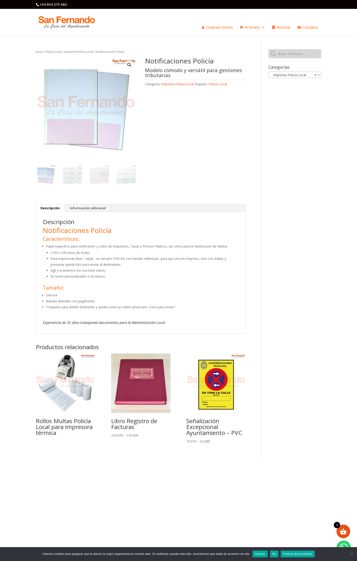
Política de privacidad (297, 554)
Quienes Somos (219, 27)
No (274, 554)
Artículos (255, 27)
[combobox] (294, 75)
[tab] (50, 208)
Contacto (310, 27)
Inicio (39, 52)
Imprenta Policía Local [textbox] (293, 75)
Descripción (50, 208)
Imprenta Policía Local (78, 52)
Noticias (284, 27)
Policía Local (53, 52)
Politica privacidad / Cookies (209, 491)
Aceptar (260, 554)
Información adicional (88, 208)
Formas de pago (201, 496)
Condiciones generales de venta (212, 487)
